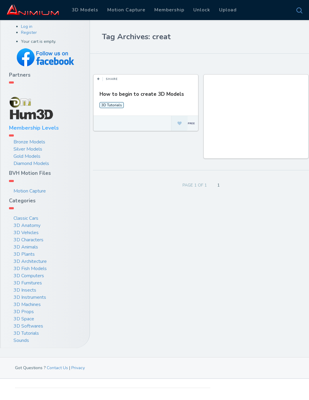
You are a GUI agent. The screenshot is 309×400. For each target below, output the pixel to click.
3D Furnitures (27, 283)
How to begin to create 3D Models (142, 94)
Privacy (78, 368)
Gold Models (26, 156)
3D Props (23, 311)
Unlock (201, 10)
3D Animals (25, 247)
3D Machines (27, 304)
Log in (26, 26)
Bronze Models (29, 142)
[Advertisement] (257, 119)
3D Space (23, 319)
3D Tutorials (26, 333)
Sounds (21, 340)
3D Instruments (29, 297)
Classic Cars (25, 218)
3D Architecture (30, 261)
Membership (169, 10)
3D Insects (24, 290)
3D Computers (28, 275)
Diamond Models (31, 163)
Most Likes (113, 62)
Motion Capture (126, 10)
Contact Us (57, 368)
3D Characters (28, 240)
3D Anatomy (26, 225)
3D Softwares (28, 326)
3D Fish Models (30, 268)
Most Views (147, 62)
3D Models (85, 10)
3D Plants (24, 254)
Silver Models (27, 149)
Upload (228, 10)
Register (29, 32)
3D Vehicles (26, 232)
